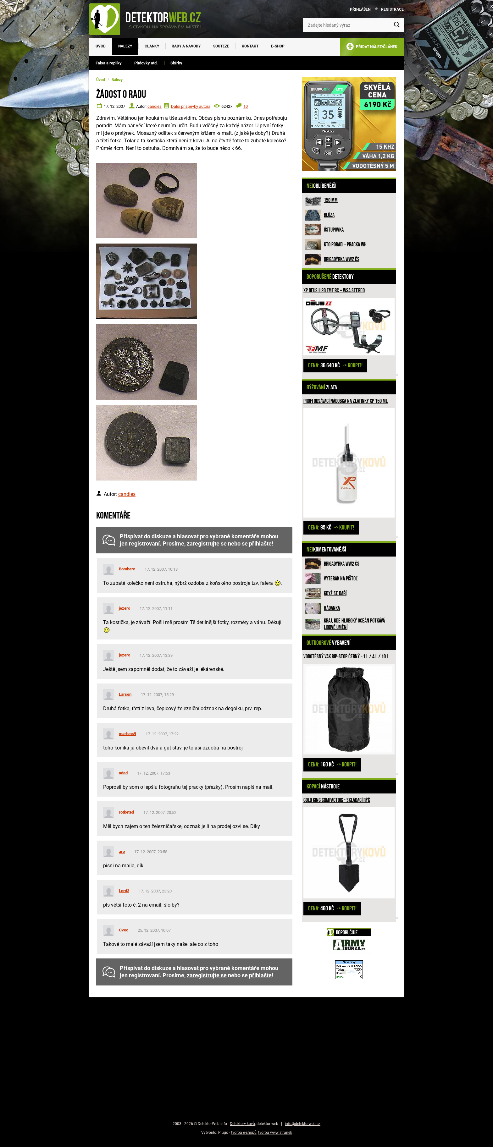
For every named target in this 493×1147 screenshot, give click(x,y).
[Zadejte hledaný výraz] (353, 25)
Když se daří (335, 593)
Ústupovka (334, 230)
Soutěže (221, 46)
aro (122, 851)
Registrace (392, 9)
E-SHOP (278, 46)
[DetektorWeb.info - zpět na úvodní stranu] (149, 19)
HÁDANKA (332, 608)
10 (245, 106)
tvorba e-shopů (244, 1132)
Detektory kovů (242, 1124)
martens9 (127, 733)
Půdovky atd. (146, 63)
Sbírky (176, 63)
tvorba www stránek (275, 1132)
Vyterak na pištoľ (340, 578)
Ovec (123, 930)
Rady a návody (186, 46)
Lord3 (124, 890)
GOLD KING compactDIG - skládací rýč (336, 800)
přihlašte (260, 544)
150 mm (331, 200)
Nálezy (125, 46)
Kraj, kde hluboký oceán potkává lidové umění (354, 624)
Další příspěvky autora (190, 106)
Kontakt (250, 46)
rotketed (126, 812)
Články (152, 46)
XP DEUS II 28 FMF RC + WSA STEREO (334, 290)
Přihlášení (361, 9)
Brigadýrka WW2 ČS (341, 259)
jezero (124, 608)
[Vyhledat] (397, 25)
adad (123, 773)
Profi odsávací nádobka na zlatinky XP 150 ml (345, 401)
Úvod (101, 46)
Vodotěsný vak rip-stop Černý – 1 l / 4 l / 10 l (346, 656)
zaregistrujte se (207, 544)
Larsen (125, 694)
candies (154, 106)
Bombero (127, 569)
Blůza (329, 215)
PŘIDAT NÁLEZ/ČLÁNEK (371, 47)
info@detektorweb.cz (302, 1124)
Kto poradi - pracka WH (345, 244)
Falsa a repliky (109, 63)
